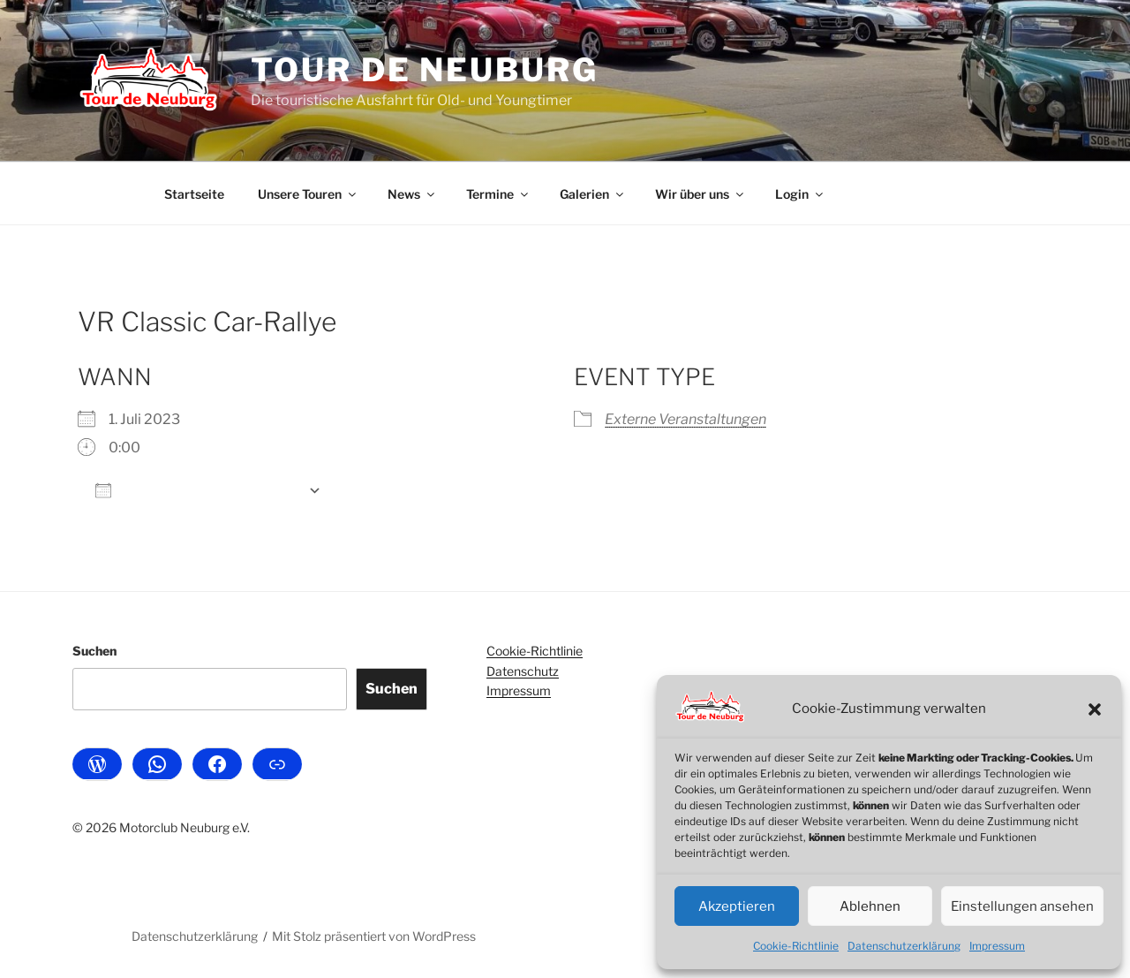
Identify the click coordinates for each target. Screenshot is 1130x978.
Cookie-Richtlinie (796, 945)
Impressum (997, 945)
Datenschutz (522, 671)
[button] (1095, 709)
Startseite (194, 193)
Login (800, 193)
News (412, 193)
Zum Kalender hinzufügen (197, 489)
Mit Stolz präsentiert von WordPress (374, 936)
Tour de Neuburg (424, 69)
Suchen (94, 650)
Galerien (593, 193)
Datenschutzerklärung (904, 945)
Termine (498, 193)
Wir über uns (700, 193)
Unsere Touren (308, 193)
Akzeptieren (736, 906)
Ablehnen (870, 906)
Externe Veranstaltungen (685, 419)
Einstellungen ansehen (1022, 906)
